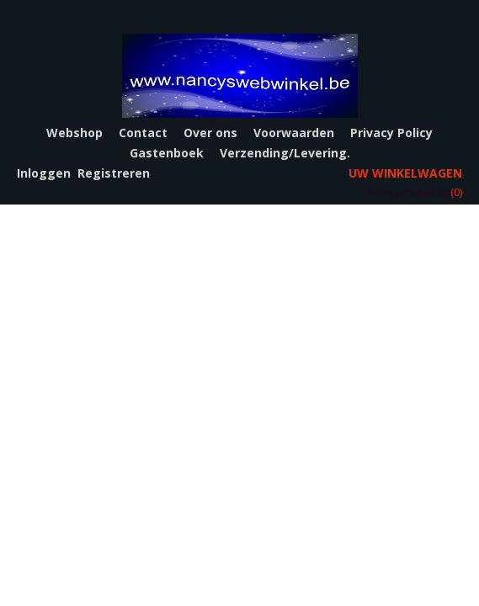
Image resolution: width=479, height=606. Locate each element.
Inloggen (44, 173)
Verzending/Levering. (285, 153)
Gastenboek (167, 153)
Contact (143, 133)
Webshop (74, 133)
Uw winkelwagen (405, 173)
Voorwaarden (293, 133)
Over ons (210, 133)
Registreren (113, 173)
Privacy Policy (391, 133)
